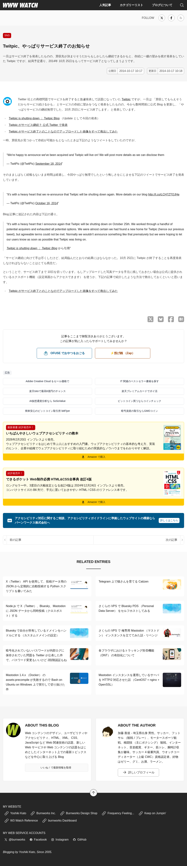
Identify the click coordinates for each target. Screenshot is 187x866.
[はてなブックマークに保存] (181, 319)
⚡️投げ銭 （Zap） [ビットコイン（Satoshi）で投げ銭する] (122, 353)
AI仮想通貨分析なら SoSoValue (47, 401)
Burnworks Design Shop (78, 813)
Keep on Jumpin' (152, 813)
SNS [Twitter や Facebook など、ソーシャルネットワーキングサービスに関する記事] (7, 35)
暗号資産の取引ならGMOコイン (139, 410)
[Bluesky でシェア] (161, 319)
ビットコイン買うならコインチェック (139, 401)
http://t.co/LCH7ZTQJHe (164, 194)
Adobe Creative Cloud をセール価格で (47, 381)
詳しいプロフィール (138, 772)
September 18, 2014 (48, 163)
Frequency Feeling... (118, 813)
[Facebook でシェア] (171, 319)
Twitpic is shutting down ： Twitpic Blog (34, 118)
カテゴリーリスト (131, 5)
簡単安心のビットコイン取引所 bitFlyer (47, 410)
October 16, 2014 (46, 203)
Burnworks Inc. (43, 813)
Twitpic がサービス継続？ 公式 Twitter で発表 (38, 124)
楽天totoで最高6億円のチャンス (47, 391)
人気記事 (105, 5)
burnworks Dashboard (59, 820)
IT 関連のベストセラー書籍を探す (139, 381)
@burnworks (14, 839)
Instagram (59, 839)
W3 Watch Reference (21, 820)
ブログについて (162, 5)
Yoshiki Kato (15, 813)
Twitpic (126, 99)
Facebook (38, 839)
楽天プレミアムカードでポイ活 (139, 391)
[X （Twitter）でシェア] (150, 319)
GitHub (79, 839)
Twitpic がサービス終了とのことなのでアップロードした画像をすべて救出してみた (63, 131)
